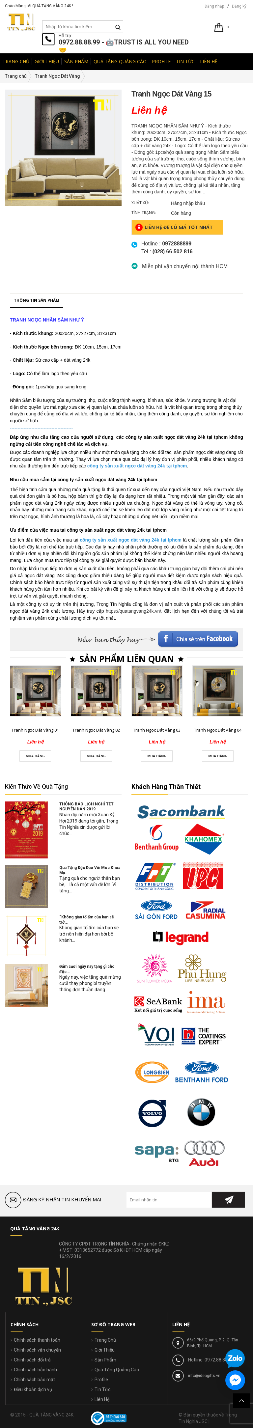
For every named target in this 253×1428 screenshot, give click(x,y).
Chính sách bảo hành (35, 1369)
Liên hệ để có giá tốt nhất (174, 227)
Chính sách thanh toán (37, 1340)
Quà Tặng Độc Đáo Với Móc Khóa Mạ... (89, 870)
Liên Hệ (102, 1399)
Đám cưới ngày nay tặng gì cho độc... (87, 969)
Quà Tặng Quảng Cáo (117, 1369)
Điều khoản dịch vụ (33, 1389)
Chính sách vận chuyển (37, 1350)
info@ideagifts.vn (203, 1375)
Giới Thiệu (105, 1350)
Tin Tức (102, 1389)
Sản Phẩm (105, 1359)
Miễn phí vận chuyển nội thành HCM (185, 266)
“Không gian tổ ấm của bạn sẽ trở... (86, 919)
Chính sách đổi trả (32, 1359)
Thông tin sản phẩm (36, 574)
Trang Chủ (105, 1340)
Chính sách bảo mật (34, 1379)
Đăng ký (239, 6)
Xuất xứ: (140, 203)
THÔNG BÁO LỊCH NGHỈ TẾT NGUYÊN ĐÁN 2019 (86, 806)
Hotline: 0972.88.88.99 (210, 1359)
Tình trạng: (143, 212)
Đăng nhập (214, 6)
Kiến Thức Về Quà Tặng (36, 786)
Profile (101, 1379)
